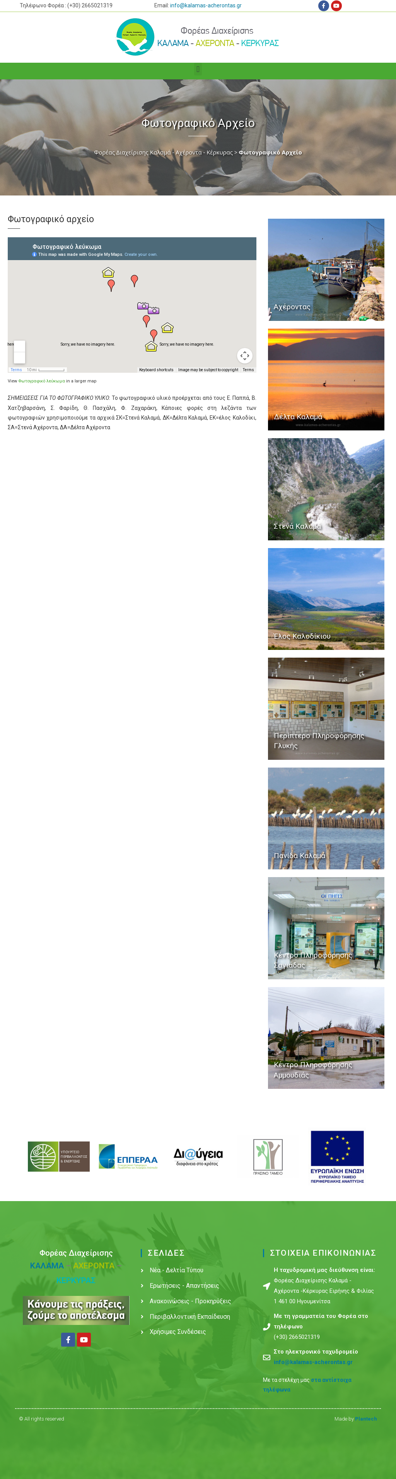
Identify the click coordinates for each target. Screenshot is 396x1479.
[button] (197, 69)
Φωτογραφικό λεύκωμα (41, 381)
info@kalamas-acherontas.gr (206, 5)
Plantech (366, 1419)
